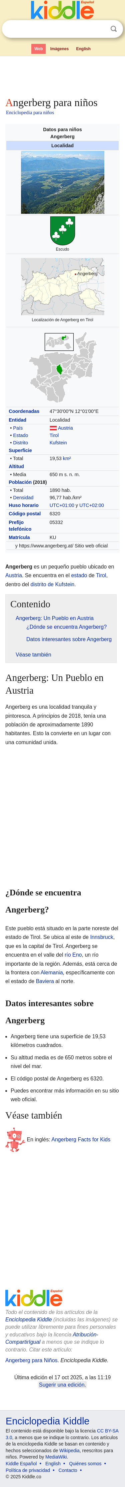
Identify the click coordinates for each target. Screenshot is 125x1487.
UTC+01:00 (62, 505)
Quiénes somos (85, 1463)
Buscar (114, 28)
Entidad (17, 420)
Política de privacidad (28, 1470)
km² (67, 458)
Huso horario (24, 505)
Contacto (68, 1470)
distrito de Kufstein (53, 584)
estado (79, 575)
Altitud (16, 466)
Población (20, 482)
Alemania (52, 972)
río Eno (73, 955)
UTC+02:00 (91, 505)
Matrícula (19, 537)
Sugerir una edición (61, 1385)
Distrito (20, 442)
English (83, 49)
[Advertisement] (62, 75)
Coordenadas (24, 411)
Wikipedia (69, 1450)
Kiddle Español (21, 1463)
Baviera (45, 981)
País (18, 428)
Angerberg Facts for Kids (80, 1139)
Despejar (100, 29)
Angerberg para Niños (31, 1360)
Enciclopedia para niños (30, 112)
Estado (20, 435)
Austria (65, 428)
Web (38, 49)
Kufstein (58, 442)
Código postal (25, 513)
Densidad (23, 497)
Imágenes (59, 49)
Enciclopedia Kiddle (28, 1319)
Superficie (20, 450)
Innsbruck (101, 937)
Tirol (54, 435)
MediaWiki (56, 1457)
